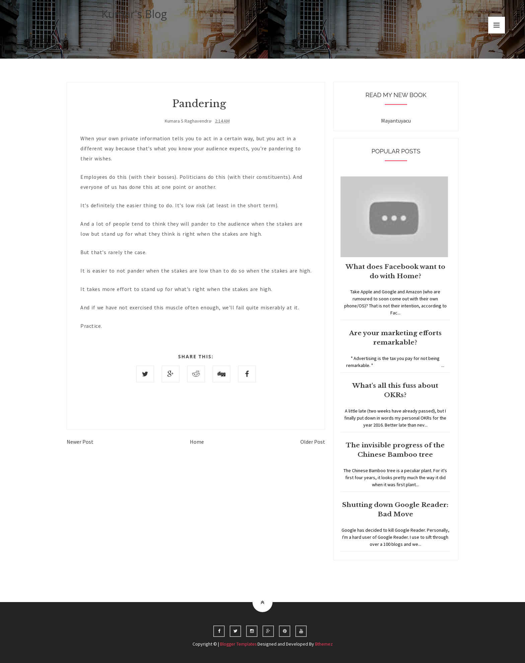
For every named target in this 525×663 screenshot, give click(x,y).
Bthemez (325, 644)
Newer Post (80, 441)
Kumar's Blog (134, 14)
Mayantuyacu (396, 120)
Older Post (312, 441)
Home (197, 441)
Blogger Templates (238, 644)
